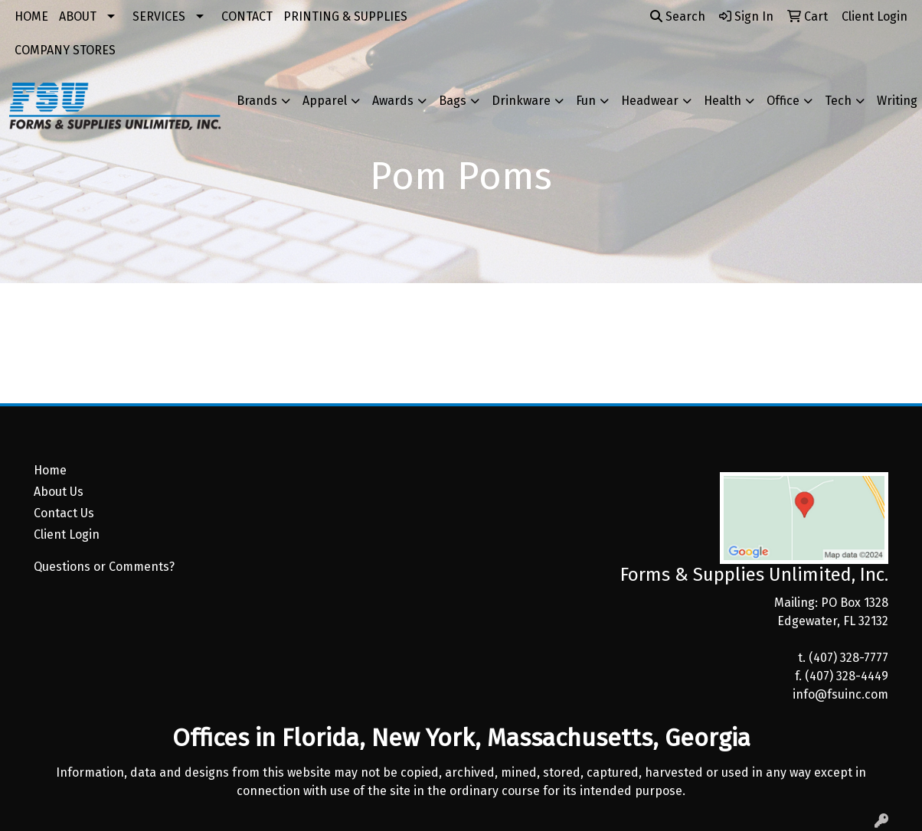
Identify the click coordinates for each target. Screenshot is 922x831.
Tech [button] (838, 100)
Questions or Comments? (104, 566)
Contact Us (64, 513)
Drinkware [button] (521, 100)
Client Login (67, 534)
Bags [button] (452, 100)
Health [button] (722, 100)
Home (50, 470)
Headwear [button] (649, 100)
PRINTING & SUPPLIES (345, 16)
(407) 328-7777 (848, 657)
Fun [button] (586, 100)
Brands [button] (257, 100)
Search (677, 16)
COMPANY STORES (65, 50)
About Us (58, 491)
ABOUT (77, 16)
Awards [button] (393, 100)
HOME (31, 16)
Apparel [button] (324, 100)
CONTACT (247, 16)
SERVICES (158, 16)
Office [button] (783, 100)
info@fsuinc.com (840, 694)
